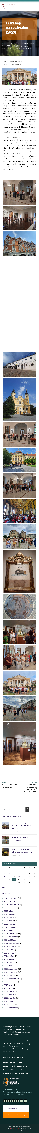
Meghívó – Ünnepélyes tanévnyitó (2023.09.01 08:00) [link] (30, 788)
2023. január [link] (9, 1004)
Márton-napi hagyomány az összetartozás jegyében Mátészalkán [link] (23, 825)
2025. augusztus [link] (11, 908)
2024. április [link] (9, 959)
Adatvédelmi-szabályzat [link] (14, 1063)
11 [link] (9, 876)
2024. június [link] (9, 953)
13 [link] (19, 876)
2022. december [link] (11, 1008)
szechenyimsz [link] (26, 49)
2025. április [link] (9, 921)
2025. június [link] (9, 914)
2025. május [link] (9, 918)
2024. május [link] (9, 956)
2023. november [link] (11, 972)
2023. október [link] (10, 975)
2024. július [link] (8, 950)
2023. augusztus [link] (11, 982)
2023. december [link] (11, 969)
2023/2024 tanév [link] (21, 44)
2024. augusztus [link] (11, 946)
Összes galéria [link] (22, 46)
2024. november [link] (11, 937)
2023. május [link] (9, 992)
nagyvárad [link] (10, 49)
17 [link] (4, 879)
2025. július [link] (8, 911)
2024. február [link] (9, 966)
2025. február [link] (9, 927)
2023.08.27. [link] (7, 44)
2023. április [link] (9, 995)
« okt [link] (4, 887)
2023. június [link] (9, 988)
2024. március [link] (10, 963)
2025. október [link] (10, 901)
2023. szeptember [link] (11, 979)
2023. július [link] (8, 985)
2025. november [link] (11, 898)
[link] (10, 6)
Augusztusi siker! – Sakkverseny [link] (9, 786)
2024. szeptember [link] (11, 943)
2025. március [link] (10, 924)
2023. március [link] (10, 998)
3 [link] (4, 873)
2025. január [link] (9, 930)
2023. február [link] (9, 1001)
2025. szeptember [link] (11, 905)
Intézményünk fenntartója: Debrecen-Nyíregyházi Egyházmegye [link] (19, 1)
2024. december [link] (11, 934)
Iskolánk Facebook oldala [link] (13, 1095)
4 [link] (9, 873)
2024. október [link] (10, 940)
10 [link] (4, 876)
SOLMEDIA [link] (17, 1128)
